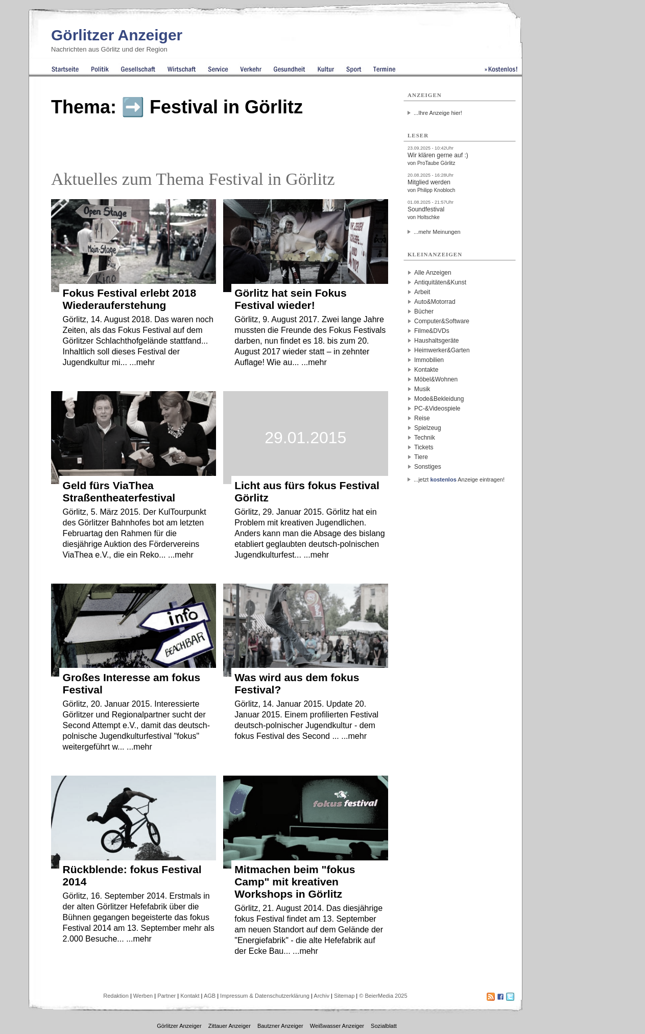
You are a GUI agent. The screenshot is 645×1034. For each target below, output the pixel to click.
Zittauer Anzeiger (229, 1026)
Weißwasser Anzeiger (337, 1026)
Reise (422, 418)
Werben (143, 996)
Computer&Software (441, 321)
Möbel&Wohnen (436, 379)
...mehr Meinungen (437, 231)
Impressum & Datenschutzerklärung (264, 996)
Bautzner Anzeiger (280, 1026)
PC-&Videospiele (437, 408)
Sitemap (344, 996)
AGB (210, 996)
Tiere (421, 457)
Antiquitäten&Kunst (440, 282)
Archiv (321, 996)
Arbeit (422, 292)
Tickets (424, 447)
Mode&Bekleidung (439, 398)
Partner (166, 996)
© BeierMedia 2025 (383, 996)
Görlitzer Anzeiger (116, 35)
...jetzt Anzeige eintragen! (459, 479)
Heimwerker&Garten (442, 350)
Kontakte (426, 369)
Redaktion (116, 996)
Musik (422, 389)
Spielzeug (427, 427)
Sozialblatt (384, 1026)
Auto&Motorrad (435, 301)
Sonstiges (427, 466)
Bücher (424, 311)
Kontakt (189, 996)
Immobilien (429, 360)
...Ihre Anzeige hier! (438, 112)
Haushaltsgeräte (436, 340)
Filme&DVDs (431, 330)
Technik (424, 437)
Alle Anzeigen (432, 272)
